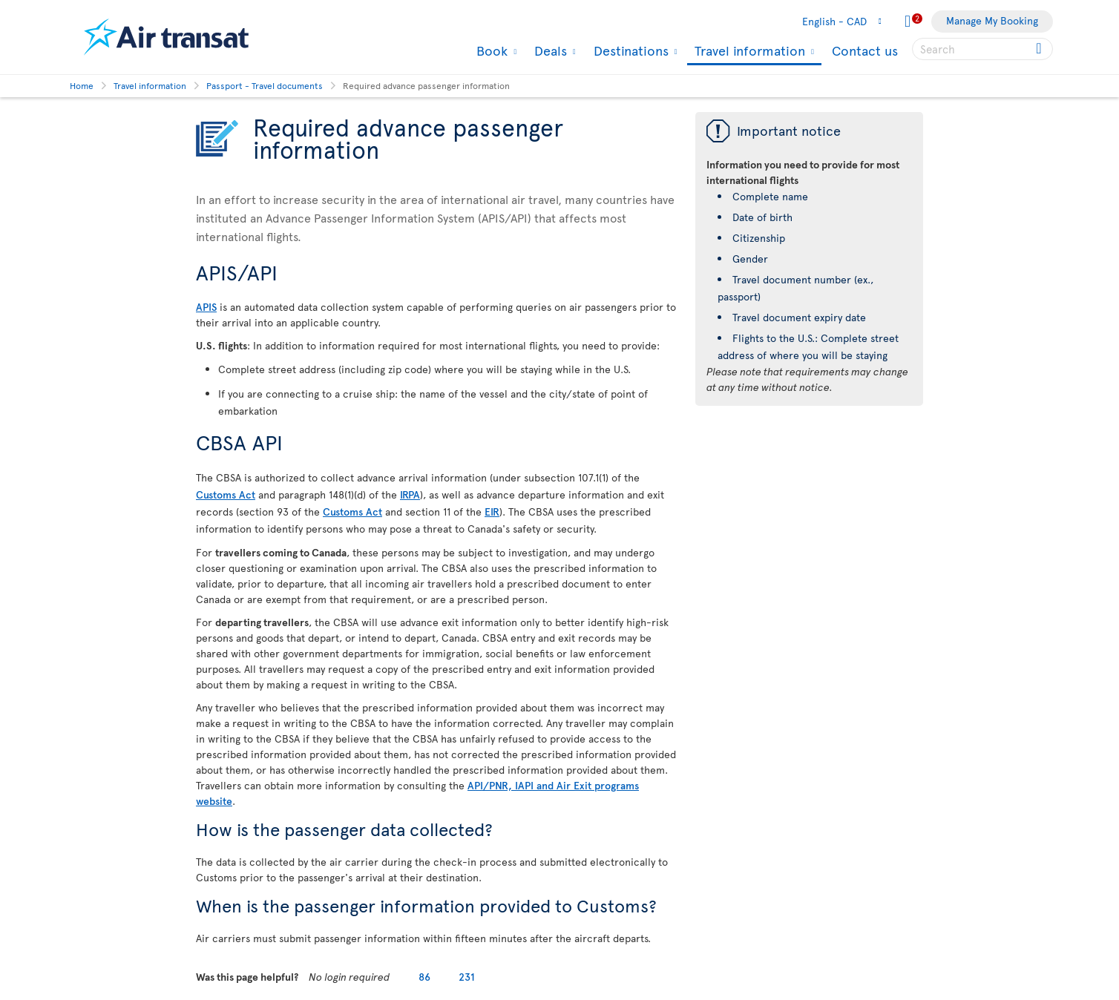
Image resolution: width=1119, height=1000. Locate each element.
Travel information (748, 51)
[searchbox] (982, 49)
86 (424, 977)
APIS (206, 307)
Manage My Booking (992, 20)
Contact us (865, 50)
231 (467, 977)
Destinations (629, 50)
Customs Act (225, 494)
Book (490, 50)
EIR (492, 511)
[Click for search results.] (1040, 49)
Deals (549, 50)
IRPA (410, 494)
